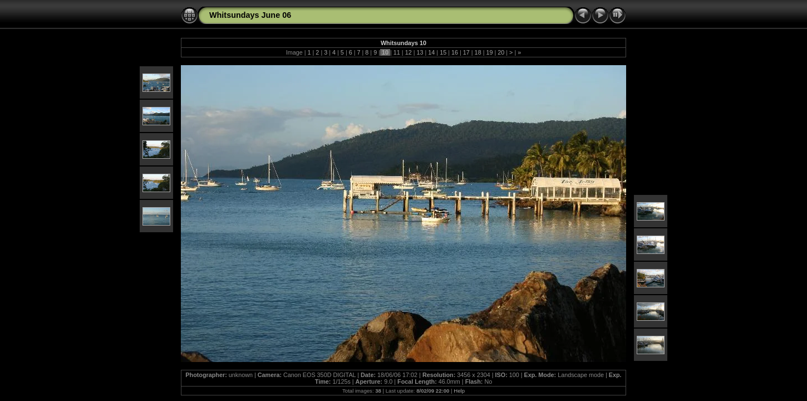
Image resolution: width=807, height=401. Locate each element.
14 (431, 52)
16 (455, 52)
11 (397, 52)
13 (420, 52)
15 (443, 52)
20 (501, 52)
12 (409, 52)
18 (478, 52)
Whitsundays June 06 (250, 15)
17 (466, 52)
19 (489, 52)
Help (459, 391)
